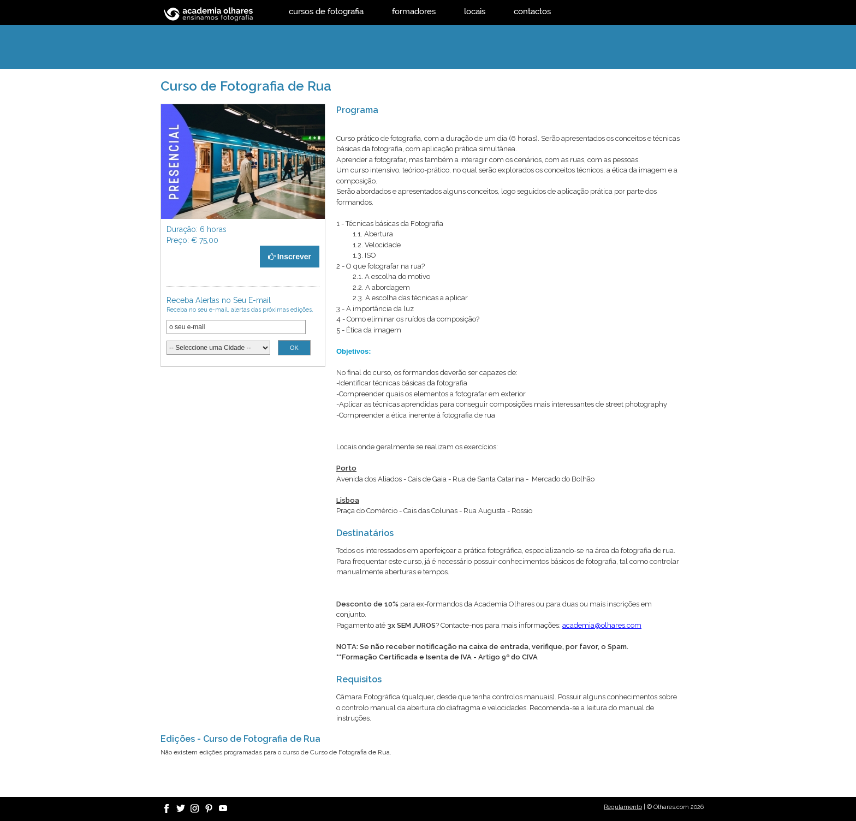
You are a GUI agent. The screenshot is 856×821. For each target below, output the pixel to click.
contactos (532, 11)
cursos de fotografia (326, 11)
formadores (414, 11)
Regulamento (623, 807)
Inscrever (289, 256)
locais (474, 11)
